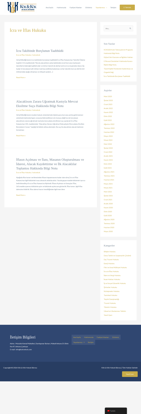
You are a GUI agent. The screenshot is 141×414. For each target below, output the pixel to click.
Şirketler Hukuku (110, 287)
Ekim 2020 (108, 211)
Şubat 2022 (108, 148)
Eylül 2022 (108, 120)
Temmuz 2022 (109, 128)
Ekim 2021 (108, 164)
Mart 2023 (108, 96)
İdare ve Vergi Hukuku (112, 275)
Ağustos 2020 (109, 219)
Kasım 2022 (108, 112)
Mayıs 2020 (108, 231)
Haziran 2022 (109, 132)
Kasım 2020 (108, 207)
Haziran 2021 (109, 180)
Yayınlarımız (100, 7)
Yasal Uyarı (108, 315)
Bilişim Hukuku (109, 251)
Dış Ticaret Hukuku (111, 259)
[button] (127, 7)
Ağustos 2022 (109, 124)
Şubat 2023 (108, 100)
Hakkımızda (61, 7)
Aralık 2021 (108, 156)
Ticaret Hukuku (110, 303)
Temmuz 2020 (109, 223)
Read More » (21, 77)
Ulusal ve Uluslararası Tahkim (115, 311)
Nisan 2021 (108, 188)
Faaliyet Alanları (76, 7)
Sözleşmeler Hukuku (111, 291)
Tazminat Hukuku (110, 295)
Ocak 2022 (108, 152)
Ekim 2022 (108, 116)
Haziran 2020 (109, 227)
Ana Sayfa (49, 7)
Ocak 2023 (108, 104)
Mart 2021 (108, 192)
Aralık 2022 (108, 108)
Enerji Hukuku (109, 263)
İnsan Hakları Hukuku (112, 279)
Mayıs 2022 (108, 136)
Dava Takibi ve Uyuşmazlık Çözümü (117, 255)
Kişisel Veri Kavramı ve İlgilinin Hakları (118, 57)
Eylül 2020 (108, 215)
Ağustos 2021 (109, 172)
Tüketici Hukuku (110, 307)
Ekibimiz (88, 7)
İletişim (113, 7)
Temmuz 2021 (109, 176)
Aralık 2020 (108, 203)
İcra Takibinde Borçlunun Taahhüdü (40, 50)
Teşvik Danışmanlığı (111, 299)
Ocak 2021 (108, 200)
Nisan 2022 (108, 140)
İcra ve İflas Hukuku (23, 55)
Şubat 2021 (108, 196)
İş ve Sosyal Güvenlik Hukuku (115, 283)
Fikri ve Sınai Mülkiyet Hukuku (115, 267)
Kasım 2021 (108, 160)
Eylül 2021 (108, 168)
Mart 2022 (108, 144)
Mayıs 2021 (108, 184)
